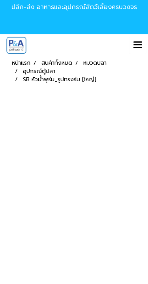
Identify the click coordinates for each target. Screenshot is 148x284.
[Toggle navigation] (137, 45)
